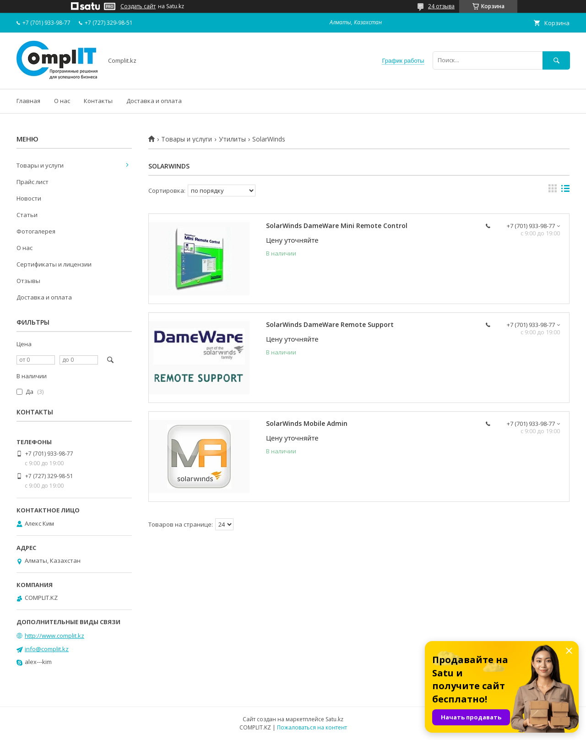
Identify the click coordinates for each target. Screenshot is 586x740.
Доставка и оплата (154, 101)
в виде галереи (552, 190)
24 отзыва (441, 6)
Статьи (27, 215)
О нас (62, 101)
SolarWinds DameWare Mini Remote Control (336, 225)
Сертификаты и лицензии (54, 264)
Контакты (98, 101)
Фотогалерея (35, 231)
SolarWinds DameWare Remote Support (330, 324)
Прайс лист (32, 182)
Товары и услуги (186, 139)
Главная (28, 101)
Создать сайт (138, 6)
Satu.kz (334, 719)
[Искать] (556, 60)
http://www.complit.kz (54, 635)
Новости (28, 198)
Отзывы (28, 281)
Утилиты (232, 139)
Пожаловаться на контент (312, 727)
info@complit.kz (47, 649)
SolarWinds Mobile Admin (306, 423)
